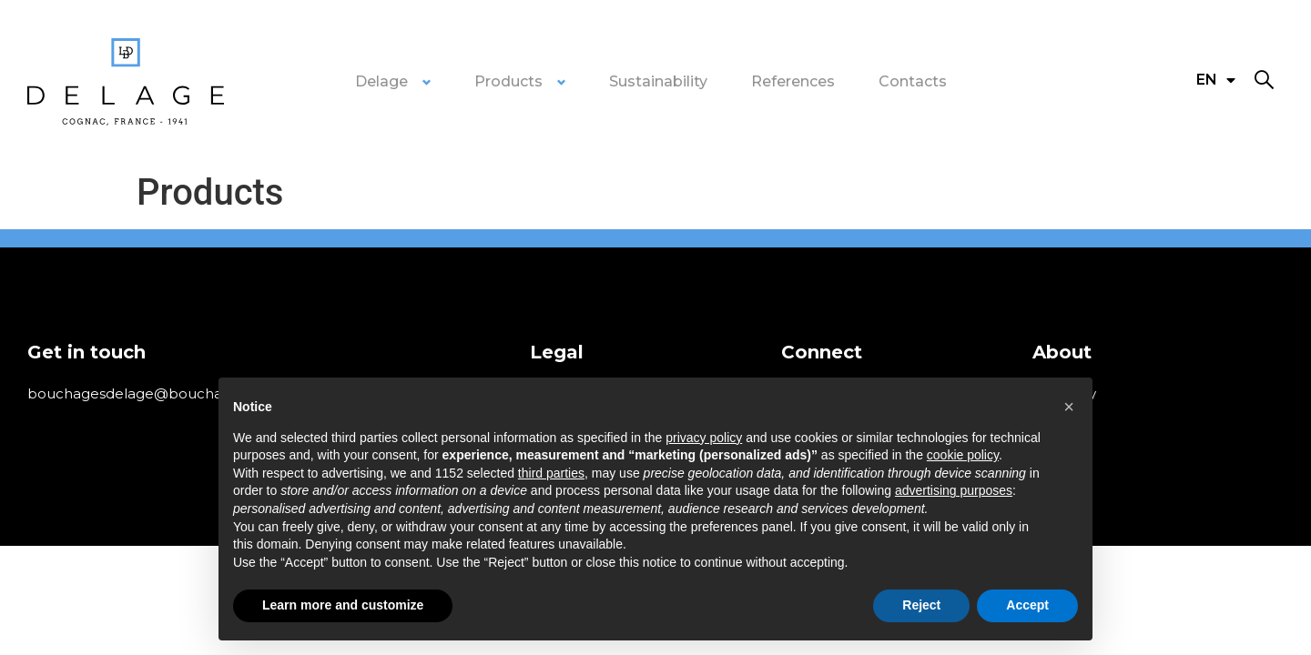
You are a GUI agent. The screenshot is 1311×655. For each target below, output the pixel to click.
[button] (1264, 80)
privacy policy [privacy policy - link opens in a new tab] (704, 437)
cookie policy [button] (963, 455)
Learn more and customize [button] (342, 605)
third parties (551, 473)
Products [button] (508, 81)
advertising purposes (953, 490)
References (793, 81)
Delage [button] (381, 81)
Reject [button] (921, 605)
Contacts (913, 81)
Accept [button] (1027, 605)
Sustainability (658, 81)
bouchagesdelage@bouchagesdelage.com (178, 393)
